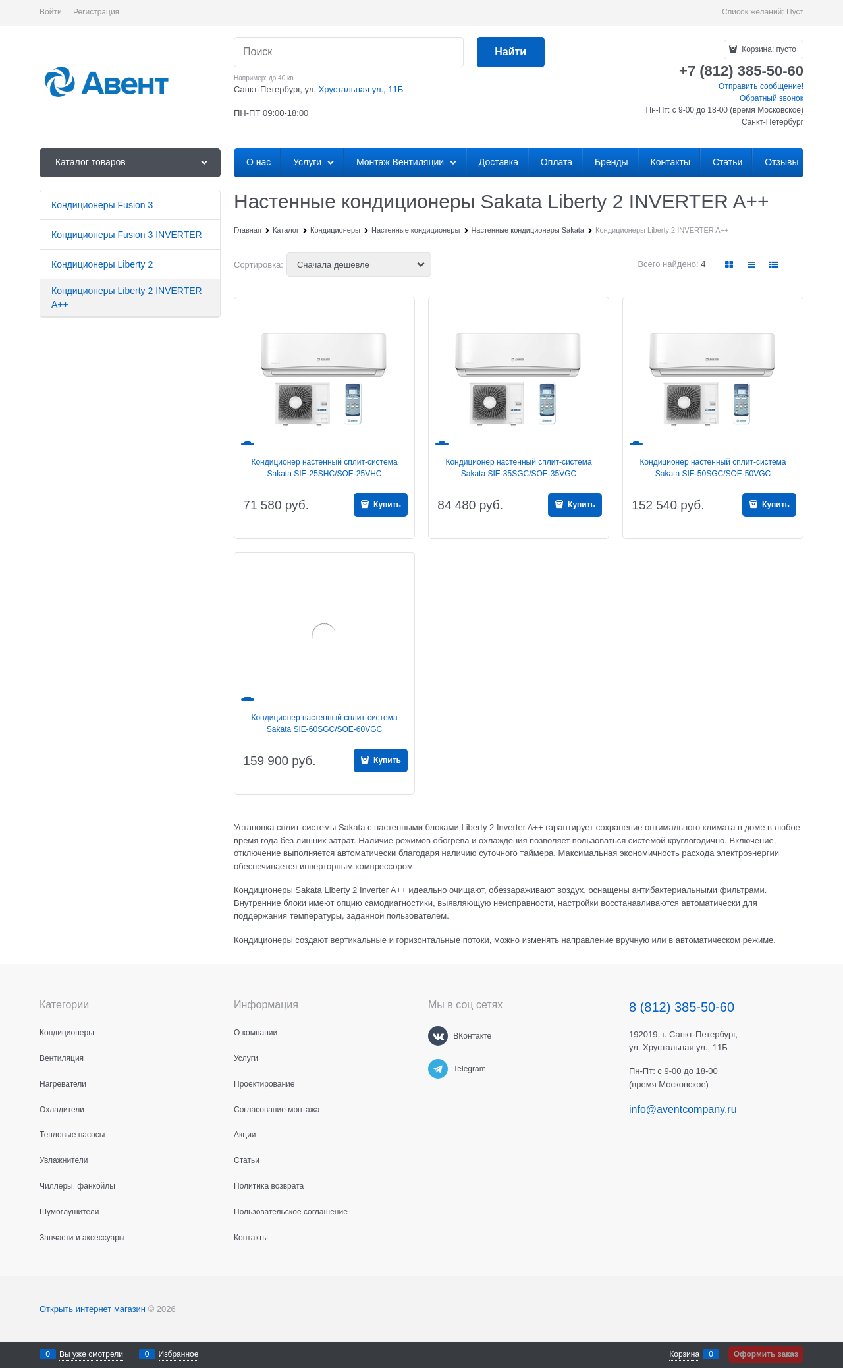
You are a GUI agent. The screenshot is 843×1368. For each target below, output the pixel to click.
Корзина (684, 1354)
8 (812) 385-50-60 (681, 1007)
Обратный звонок (771, 98)
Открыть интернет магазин (93, 1309)
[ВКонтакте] (438, 1036)
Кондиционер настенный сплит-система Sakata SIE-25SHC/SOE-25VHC (324, 467)
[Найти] (511, 52)
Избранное (179, 1354)
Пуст (794, 11)
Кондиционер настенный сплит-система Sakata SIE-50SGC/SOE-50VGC (712, 467)
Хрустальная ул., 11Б (361, 89)
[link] (730, 264)
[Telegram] (438, 1069)
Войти (51, 11)
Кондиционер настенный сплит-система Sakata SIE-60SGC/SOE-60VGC (324, 723)
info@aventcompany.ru (683, 1109)
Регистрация (96, 11)
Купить (386, 504)
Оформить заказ (766, 1354)
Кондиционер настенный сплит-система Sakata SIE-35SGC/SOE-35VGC (518, 467)
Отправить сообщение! (761, 86)
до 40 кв (281, 78)
